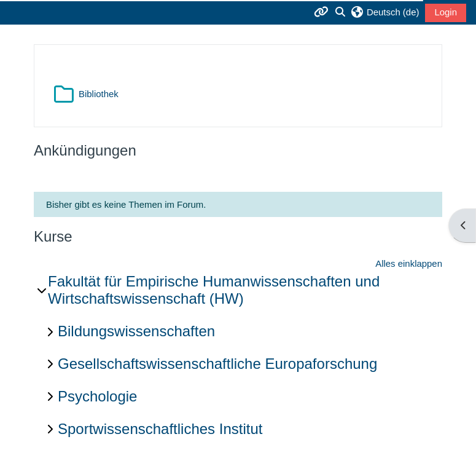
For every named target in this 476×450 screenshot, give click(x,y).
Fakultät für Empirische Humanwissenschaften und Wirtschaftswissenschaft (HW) (214, 290)
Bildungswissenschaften (136, 331)
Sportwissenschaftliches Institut (160, 428)
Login (445, 12)
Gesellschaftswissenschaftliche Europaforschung (217, 363)
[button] (384, 12)
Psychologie (97, 396)
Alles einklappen (408, 263)
